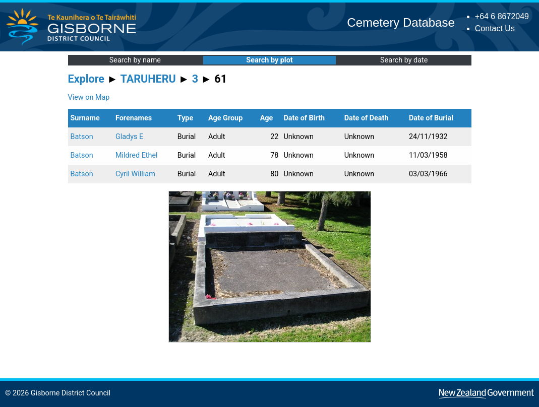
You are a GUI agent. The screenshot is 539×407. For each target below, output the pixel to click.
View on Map (89, 97)
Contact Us (495, 28)
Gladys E (129, 136)
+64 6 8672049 (502, 16)
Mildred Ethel (136, 155)
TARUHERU (148, 79)
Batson (82, 136)
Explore (86, 79)
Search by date (404, 60)
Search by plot (269, 60)
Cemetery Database (400, 22)
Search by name (135, 60)
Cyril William (135, 174)
